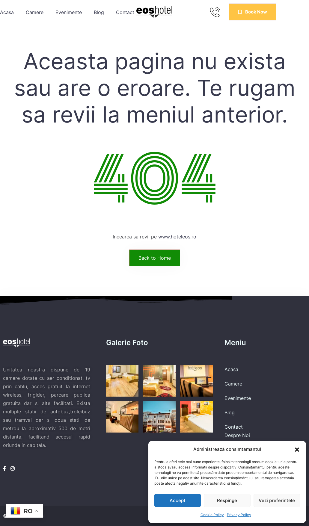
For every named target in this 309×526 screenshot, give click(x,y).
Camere (34, 12)
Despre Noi (237, 435)
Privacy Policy (239, 515)
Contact (233, 427)
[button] (297, 449)
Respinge (227, 500)
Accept (178, 500)
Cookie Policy (212, 515)
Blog (99, 12)
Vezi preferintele (277, 500)
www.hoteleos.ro (177, 237)
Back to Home (154, 258)
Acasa (7, 12)
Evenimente (68, 12)
